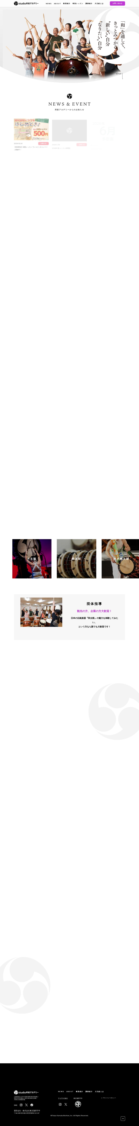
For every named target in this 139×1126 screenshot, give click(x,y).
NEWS (49, 4)
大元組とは (99, 3)
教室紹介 (66, 3)
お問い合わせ (117, 3)
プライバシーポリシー (108, 1098)
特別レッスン (78, 3)
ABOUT (57, 4)
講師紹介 (89, 3)
